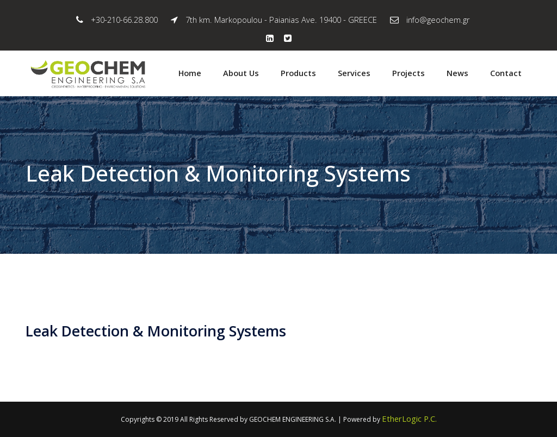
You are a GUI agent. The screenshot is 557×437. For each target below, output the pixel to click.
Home (189, 72)
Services (354, 72)
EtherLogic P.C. (409, 418)
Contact (506, 72)
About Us (241, 72)
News (457, 72)
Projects (408, 72)
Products (298, 72)
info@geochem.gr (438, 19)
